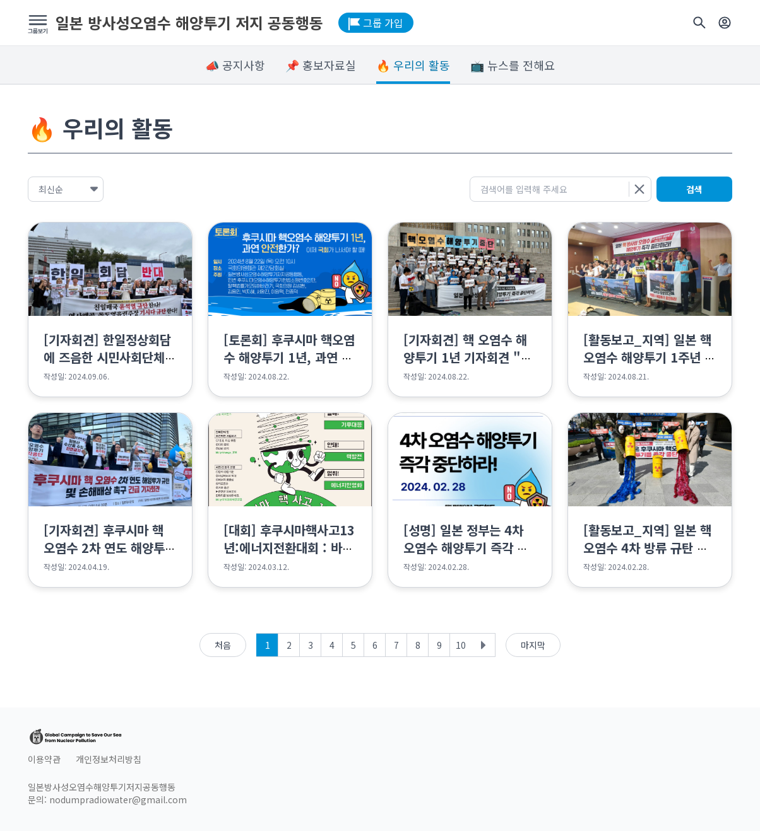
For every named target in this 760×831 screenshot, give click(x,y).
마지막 (533, 645)
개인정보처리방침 (108, 759)
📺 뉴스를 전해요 (512, 65)
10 (461, 645)
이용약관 (44, 759)
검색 (694, 189)
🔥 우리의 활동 (413, 65)
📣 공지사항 (235, 65)
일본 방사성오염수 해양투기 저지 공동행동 (189, 23)
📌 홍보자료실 (320, 65)
